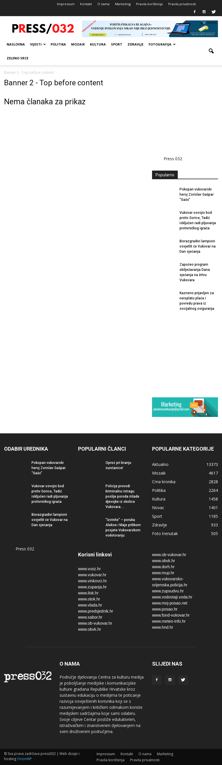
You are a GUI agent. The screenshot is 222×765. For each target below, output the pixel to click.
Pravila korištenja (149, 4)
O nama (103, 4)
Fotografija (162, 44)
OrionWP (24, 758)
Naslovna (16, 44)
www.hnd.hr (162, 627)
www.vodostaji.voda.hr (172, 597)
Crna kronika (163, 481)
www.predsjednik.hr (95, 611)
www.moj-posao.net (169, 603)
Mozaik (78, 44)
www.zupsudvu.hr (168, 591)
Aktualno (160, 464)
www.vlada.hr (90, 605)
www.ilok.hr (88, 593)
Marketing (123, 4)
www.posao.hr (164, 609)
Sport (116, 44)
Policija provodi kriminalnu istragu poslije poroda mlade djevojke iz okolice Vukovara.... (122, 496)
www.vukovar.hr (92, 575)
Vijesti (38, 44)
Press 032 (173, 158)
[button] (211, 51)
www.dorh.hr (163, 566)
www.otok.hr (89, 599)
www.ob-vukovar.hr (95, 623)
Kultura (98, 44)
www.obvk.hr (89, 629)
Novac (158, 507)
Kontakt (86, 4)
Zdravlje (135, 44)
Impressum (66, 4)
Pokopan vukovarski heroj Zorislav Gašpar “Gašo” (197, 194)
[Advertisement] (187, 107)
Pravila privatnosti (182, 4)
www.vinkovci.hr (92, 581)
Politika (58, 44)
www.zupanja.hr (92, 587)
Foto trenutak (165, 533)
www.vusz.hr (89, 568)
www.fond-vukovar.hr (171, 615)
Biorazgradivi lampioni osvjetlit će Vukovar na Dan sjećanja (198, 246)
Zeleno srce (17, 58)
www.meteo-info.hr (169, 621)
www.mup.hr (163, 573)
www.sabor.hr (90, 617)
